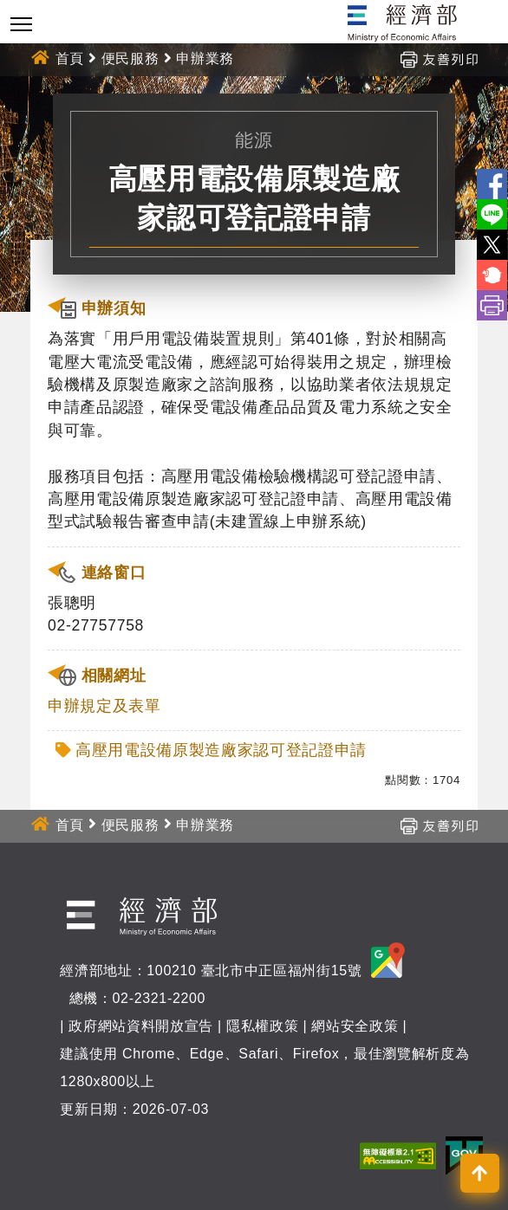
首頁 (69, 58)
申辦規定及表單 (104, 706)
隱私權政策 (262, 1026)
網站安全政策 (354, 1026)
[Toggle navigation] (21, 24)
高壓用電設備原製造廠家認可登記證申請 (221, 750)
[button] (479, 1173)
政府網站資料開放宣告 (140, 1026)
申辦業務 (205, 58)
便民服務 (130, 58)
